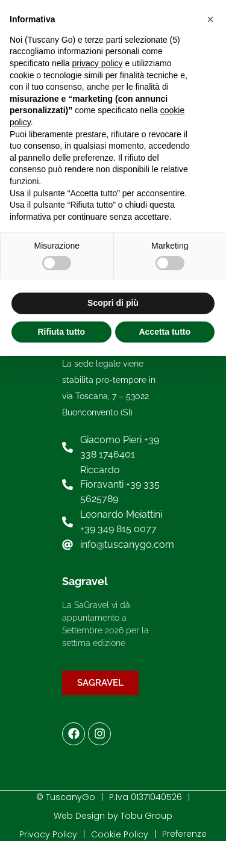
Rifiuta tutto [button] (61, 332)
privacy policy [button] (97, 63)
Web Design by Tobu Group (113, 816)
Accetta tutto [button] (164, 332)
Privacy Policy (48, 834)
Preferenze (184, 834)
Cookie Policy (119, 834)
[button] (210, 19)
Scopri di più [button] (113, 303)
